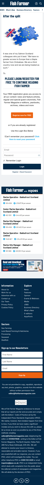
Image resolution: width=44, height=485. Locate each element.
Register (15, 172)
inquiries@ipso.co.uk (10, 463)
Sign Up (22, 375)
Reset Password (26, 172)
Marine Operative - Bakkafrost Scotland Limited (20, 198)
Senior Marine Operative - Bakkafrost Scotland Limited (19, 210)
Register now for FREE (22, 115)
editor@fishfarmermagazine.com (22, 393)
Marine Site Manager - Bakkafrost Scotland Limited (18, 222)
